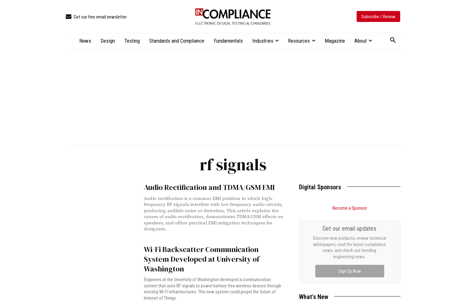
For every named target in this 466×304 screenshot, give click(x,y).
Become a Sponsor (349, 208)
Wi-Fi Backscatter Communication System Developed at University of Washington (206, 252)
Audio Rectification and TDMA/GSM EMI (202, 186)
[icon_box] (96, 17)
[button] (393, 40)
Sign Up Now (349, 271)
